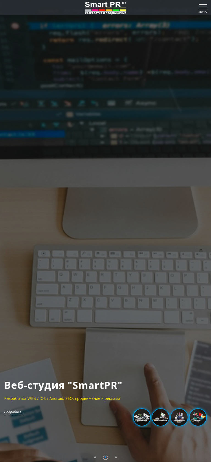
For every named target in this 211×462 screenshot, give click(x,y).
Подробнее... (14, 412)
